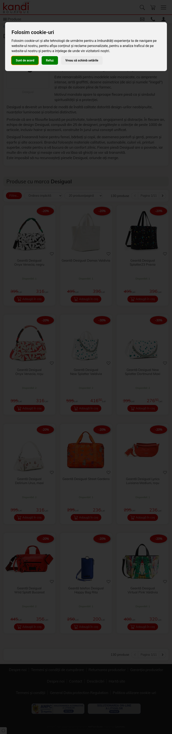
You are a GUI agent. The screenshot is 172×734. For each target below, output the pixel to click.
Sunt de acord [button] (25, 60)
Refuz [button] (50, 60)
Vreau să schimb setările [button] (81, 60)
